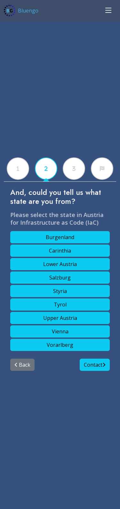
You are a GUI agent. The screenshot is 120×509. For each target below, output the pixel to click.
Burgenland (60, 237)
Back (22, 364)
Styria (60, 291)
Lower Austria (60, 264)
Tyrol (60, 304)
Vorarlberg (60, 344)
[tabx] (18, 168)
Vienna (60, 331)
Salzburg (60, 277)
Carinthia (60, 250)
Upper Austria (60, 317)
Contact (95, 364)
